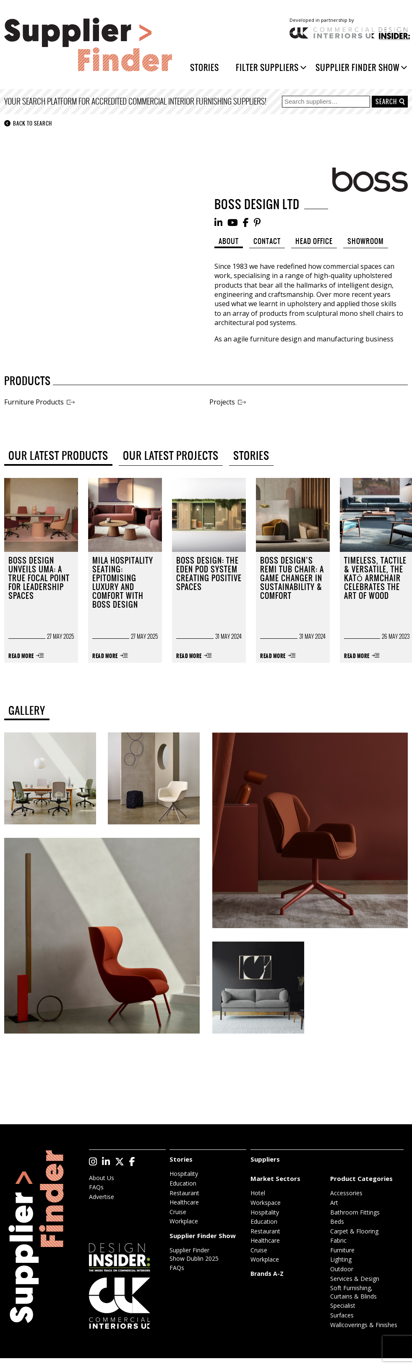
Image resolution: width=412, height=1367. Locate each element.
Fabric (338, 1240)
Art (334, 1203)
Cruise (177, 1212)
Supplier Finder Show (357, 67)
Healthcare (184, 1202)
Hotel (257, 1193)
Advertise (101, 1197)
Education (182, 1183)
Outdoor (341, 1269)
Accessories (346, 1193)
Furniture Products (34, 402)
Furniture (342, 1250)
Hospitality (183, 1174)
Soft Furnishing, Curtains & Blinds (353, 1292)
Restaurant (184, 1193)
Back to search (28, 123)
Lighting (341, 1259)
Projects (222, 402)
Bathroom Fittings (355, 1212)
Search (386, 101)
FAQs (96, 1187)
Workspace (265, 1203)
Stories (204, 67)
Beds (337, 1221)
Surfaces (342, 1315)
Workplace (183, 1221)
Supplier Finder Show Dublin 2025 (194, 1254)
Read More (21, 656)
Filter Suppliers (267, 67)
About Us (101, 1178)
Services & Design (354, 1279)
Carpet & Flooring (354, 1231)
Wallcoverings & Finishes (363, 1325)
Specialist (342, 1305)
